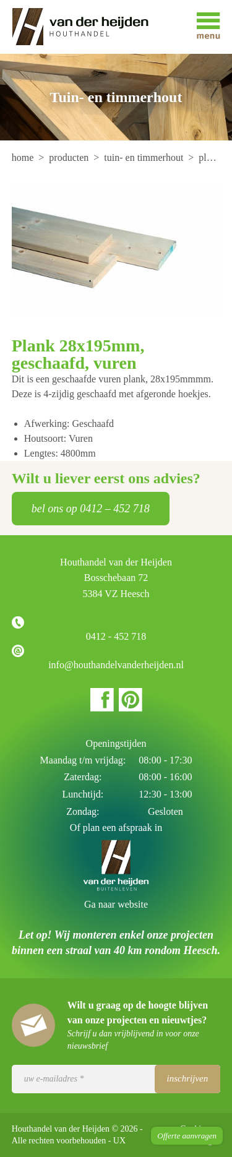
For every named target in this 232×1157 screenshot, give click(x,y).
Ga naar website (116, 904)
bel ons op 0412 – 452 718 (91, 508)
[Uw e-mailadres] (116, 1079)
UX (119, 1140)
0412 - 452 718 (116, 636)
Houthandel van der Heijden (89, 26)
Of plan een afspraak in (116, 827)
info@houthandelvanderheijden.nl (116, 665)
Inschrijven (187, 1078)
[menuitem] (24, 157)
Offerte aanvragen (187, 1135)
